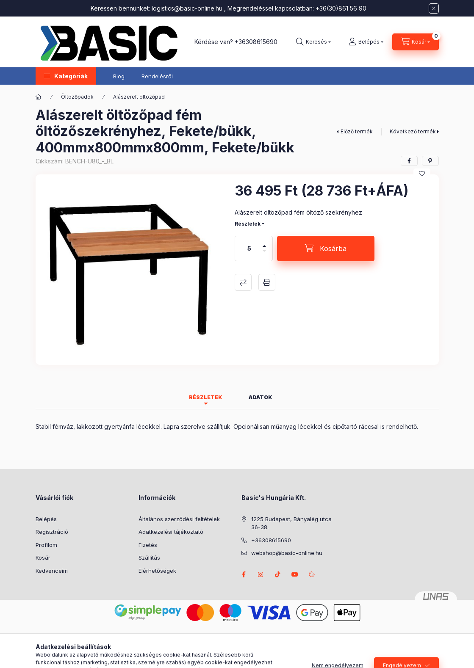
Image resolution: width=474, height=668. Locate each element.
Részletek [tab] (205, 397)
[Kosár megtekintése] (415, 41)
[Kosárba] (325, 248)
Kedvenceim (52, 570)
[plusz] (264, 242)
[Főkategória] (39, 97)
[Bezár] (434, 8)
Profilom (46, 544)
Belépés (46, 519)
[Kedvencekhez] (421, 173)
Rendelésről (157, 76)
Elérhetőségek (157, 570)
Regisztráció (52, 531)
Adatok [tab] (260, 397)
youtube (294, 574)
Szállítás (149, 557)
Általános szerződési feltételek (179, 519)
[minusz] (264, 254)
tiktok (277, 574)
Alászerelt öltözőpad (139, 97)
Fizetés (148, 544)
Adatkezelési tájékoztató (171, 531)
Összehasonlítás (243, 282)
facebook (244, 574)
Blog (119, 76)
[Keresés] (313, 41)
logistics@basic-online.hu (187, 8)
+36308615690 (256, 41)
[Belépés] (366, 41)
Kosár (43, 557)
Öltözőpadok (77, 97)
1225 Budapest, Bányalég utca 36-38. (291, 523)
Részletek (248, 224)
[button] (66, 76)
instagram (260, 574)
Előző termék (357, 131)
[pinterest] (430, 161)
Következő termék (413, 131)
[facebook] (409, 161)
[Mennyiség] (249, 248)
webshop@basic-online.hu (286, 552)
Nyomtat (266, 282)
